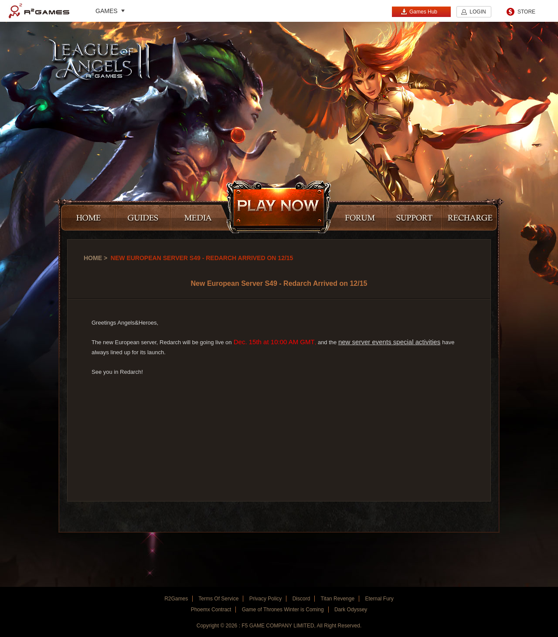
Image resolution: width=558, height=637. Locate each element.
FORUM (357, 218)
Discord (301, 599)
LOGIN (478, 12)
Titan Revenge (338, 599)
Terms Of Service (218, 599)
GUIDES (143, 218)
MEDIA (200, 218)
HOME (88, 218)
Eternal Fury (379, 599)
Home (93, 257)
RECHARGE (469, 218)
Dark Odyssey (350, 610)
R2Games (39, 11)
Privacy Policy (265, 599)
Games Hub (419, 11)
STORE (526, 12)
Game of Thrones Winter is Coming (283, 610)
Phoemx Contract (211, 610)
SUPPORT (415, 218)
